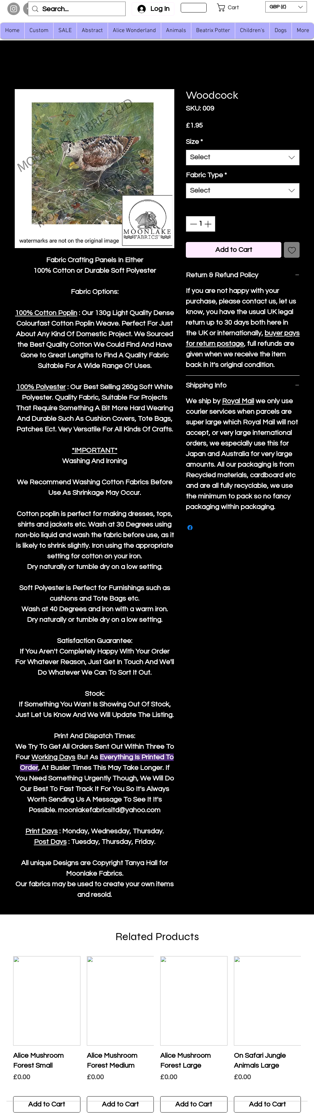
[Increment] (208, 223)
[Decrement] (193, 223)
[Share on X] (202, 527)
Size (194, 142)
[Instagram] (13, 9)
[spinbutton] (200, 223)
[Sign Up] (194, 8)
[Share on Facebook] (190, 527)
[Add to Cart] (46, 1104)
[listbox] (286, 7)
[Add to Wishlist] (292, 250)
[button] (232, 8)
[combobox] (243, 157)
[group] (157, 1034)
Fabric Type (206, 175)
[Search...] (77, 9)
